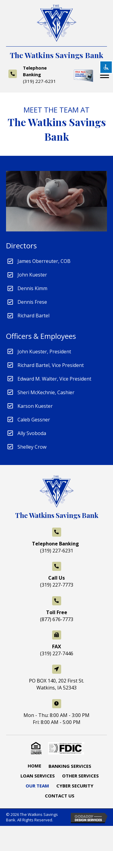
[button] (104, 75)
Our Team (37, 786)
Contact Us (59, 796)
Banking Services (70, 766)
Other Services (80, 776)
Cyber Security (74, 786)
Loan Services (37, 776)
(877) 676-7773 (56, 619)
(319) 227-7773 (56, 584)
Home (34, 766)
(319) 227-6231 (39, 81)
